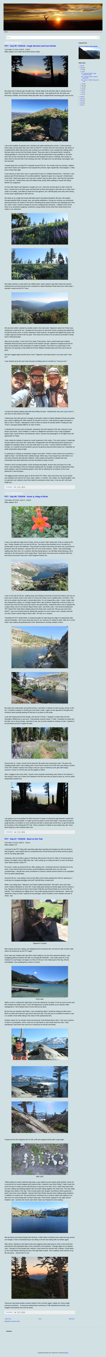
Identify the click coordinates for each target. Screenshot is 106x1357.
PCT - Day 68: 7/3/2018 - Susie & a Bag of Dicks (26, 496)
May (83, 86)
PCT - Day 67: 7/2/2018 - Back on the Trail (23, 839)
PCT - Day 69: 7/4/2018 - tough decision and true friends (30, 46)
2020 (81, 65)
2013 (81, 100)
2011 (81, 105)
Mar (83, 90)
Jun (83, 84)
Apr (82, 88)
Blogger (66, 1352)
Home (6, 31)
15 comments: (9, 487)
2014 (81, 98)
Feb (83, 92)
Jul (82, 71)
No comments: (9, 831)
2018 (81, 67)
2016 (81, 96)
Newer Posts (8, 1318)
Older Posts (71, 1318)
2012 (81, 103)
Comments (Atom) (15, 1321)
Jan (83, 94)
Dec (83, 69)
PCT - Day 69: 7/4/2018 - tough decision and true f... (88, 74)
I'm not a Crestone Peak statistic (88, 46)
